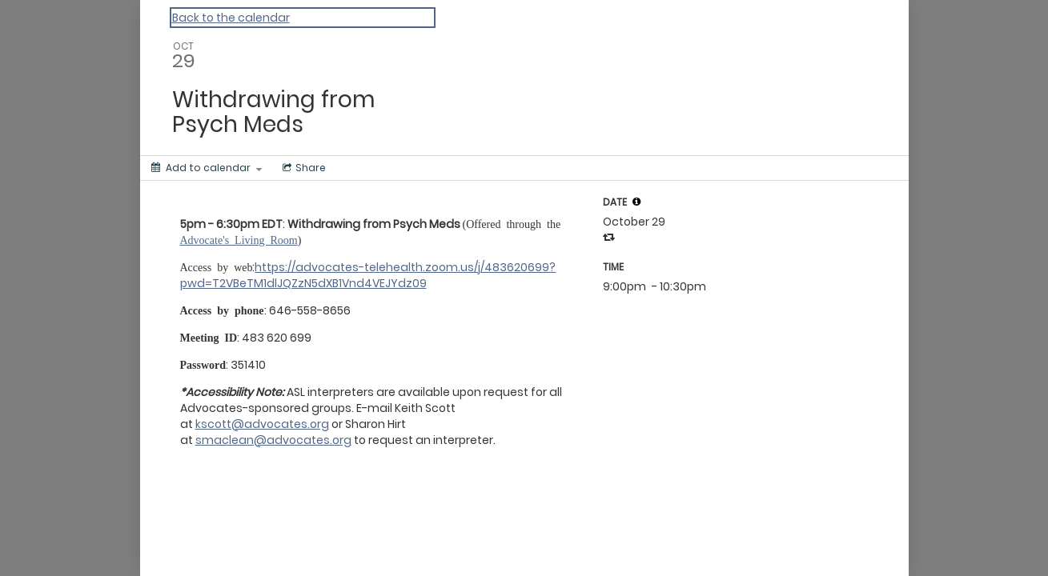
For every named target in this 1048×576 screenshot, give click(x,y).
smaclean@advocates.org (273, 440)
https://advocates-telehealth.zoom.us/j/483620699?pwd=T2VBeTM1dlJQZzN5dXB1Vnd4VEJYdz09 (368, 275)
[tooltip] (636, 201)
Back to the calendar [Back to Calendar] (231, 18)
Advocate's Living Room (239, 239)
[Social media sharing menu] (302, 168)
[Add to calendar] (206, 168)
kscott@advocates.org (262, 424)
